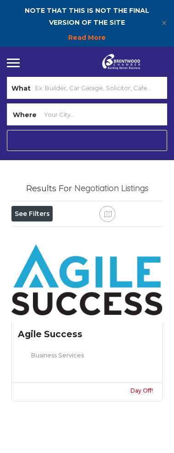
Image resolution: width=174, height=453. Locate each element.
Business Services (57, 355)
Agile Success (50, 334)
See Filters (32, 214)
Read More (87, 37)
